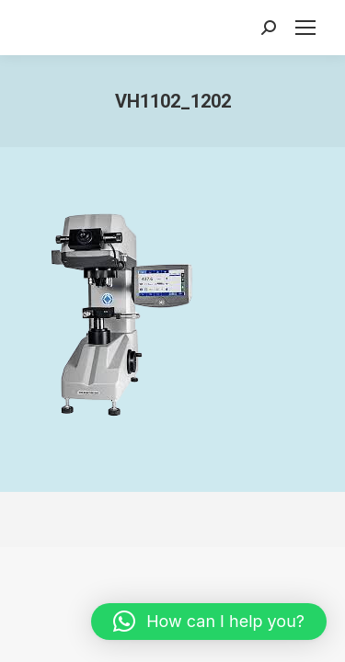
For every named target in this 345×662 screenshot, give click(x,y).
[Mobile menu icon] (305, 28)
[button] (209, 621)
